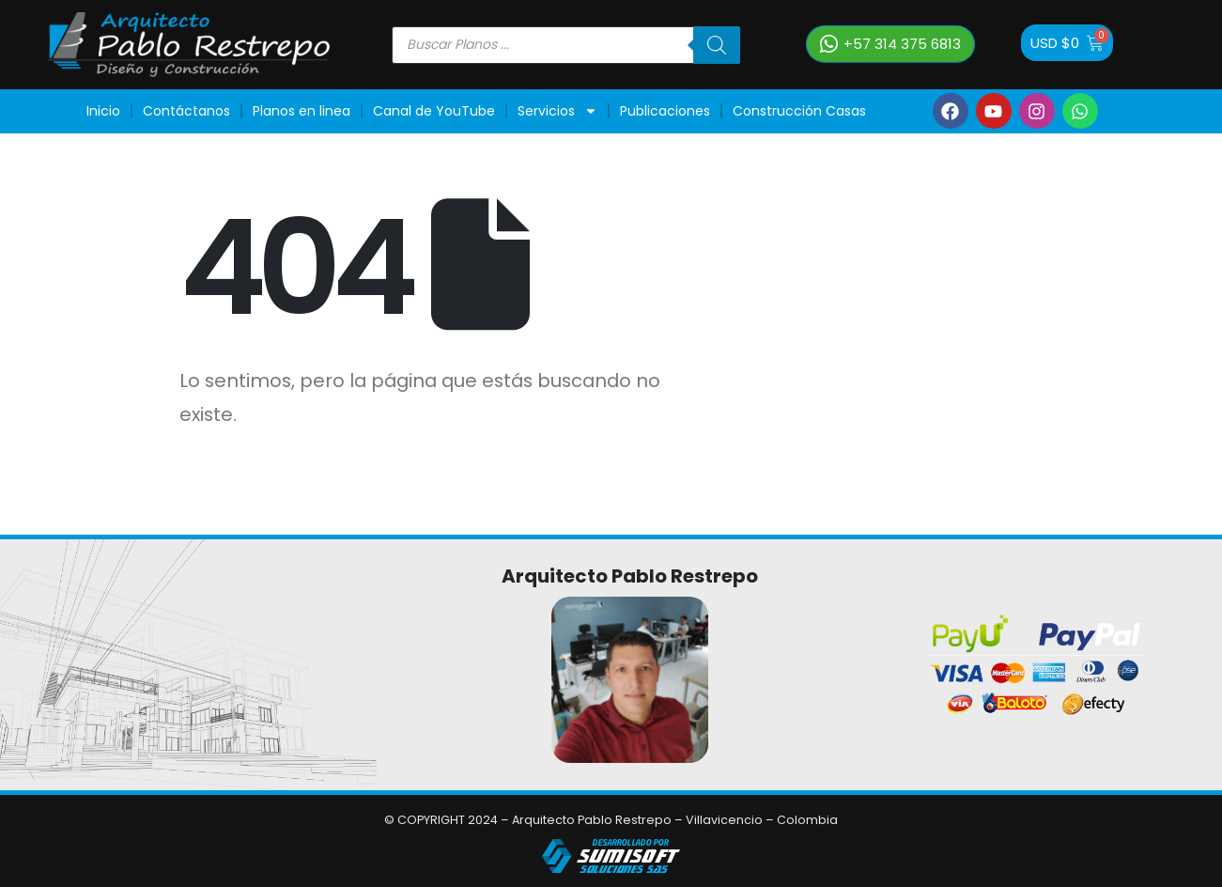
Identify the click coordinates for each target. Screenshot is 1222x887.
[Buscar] (716, 45)
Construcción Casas (799, 110)
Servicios (557, 111)
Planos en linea (301, 110)
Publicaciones (665, 110)
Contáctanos (186, 110)
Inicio (103, 110)
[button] (890, 44)
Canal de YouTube (434, 110)
